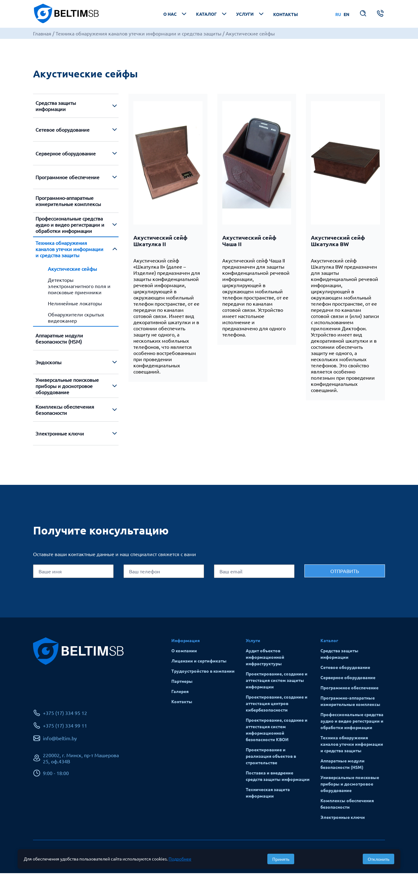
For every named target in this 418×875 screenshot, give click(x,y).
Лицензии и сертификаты (199, 662)
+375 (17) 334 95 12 (65, 715)
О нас (175, 15)
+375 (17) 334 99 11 (65, 727)
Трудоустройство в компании (203, 672)
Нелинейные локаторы (75, 305)
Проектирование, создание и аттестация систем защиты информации (276, 682)
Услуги (250, 15)
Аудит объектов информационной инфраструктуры (265, 659)
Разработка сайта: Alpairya (354, 857)
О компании (184, 652)
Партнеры (182, 683)
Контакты (285, 15)
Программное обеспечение (67, 179)
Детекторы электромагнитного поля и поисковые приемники (79, 288)
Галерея (180, 693)
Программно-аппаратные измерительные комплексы (68, 202)
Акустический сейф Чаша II (249, 242)
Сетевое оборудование (63, 131)
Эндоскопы (48, 364)
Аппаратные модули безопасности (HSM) (59, 340)
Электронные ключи (60, 435)
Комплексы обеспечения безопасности (65, 411)
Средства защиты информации (56, 107)
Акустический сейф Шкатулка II (160, 242)
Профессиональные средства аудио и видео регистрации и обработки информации (70, 226)
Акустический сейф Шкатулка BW (338, 242)
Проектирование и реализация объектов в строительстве (271, 758)
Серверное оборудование (66, 155)
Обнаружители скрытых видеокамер (76, 319)
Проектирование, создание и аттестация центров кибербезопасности (276, 705)
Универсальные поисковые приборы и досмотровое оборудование (67, 387)
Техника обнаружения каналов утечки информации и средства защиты (69, 250)
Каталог (212, 15)
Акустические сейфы (72, 270)
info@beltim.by (60, 740)
